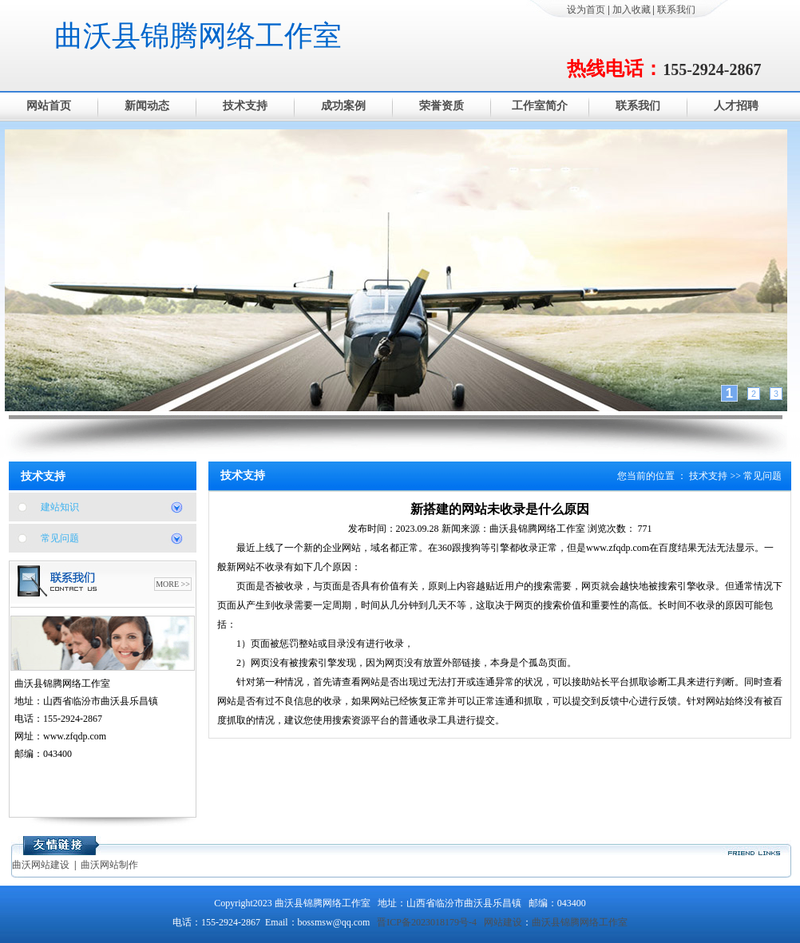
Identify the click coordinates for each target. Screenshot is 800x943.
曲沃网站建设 (40, 864)
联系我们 (676, 9)
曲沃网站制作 (109, 864)
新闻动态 (147, 106)
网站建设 (503, 922)
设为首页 (586, 9)
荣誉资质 (441, 106)
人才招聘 (736, 106)
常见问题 (60, 538)
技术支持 (245, 106)
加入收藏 (631, 9)
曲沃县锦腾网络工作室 (198, 36)
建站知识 (60, 507)
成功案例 (343, 106)
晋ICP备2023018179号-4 (427, 922)
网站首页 (48, 106)
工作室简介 (540, 106)
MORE (167, 584)
